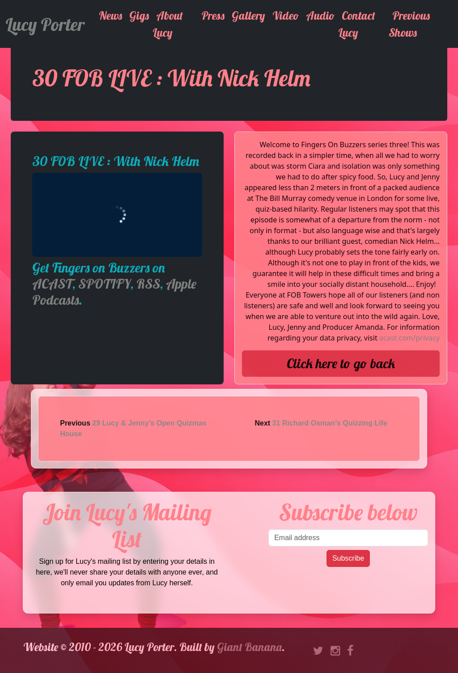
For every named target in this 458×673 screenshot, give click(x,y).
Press (213, 15)
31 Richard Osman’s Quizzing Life (329, 423)
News (110, 15)
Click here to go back (341, 363)
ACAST (52, 283)
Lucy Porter (45, 24)
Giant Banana (249, 647)
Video (285, 15)
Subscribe (348, 558)
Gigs (139, 15)
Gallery (248, 15)
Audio (320, 15)
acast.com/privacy (409, 338)
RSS (148, 283)
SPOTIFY (104, 283)
